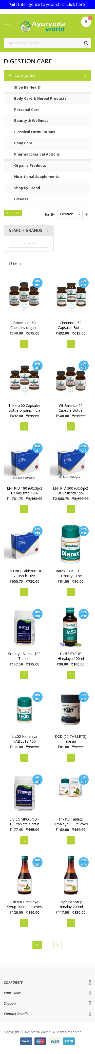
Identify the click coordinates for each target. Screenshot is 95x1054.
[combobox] (47, 43)
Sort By (50, 214)
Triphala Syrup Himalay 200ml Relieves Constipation (70, 906)
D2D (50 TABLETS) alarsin (70, 739)
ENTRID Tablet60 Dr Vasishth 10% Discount (24, 575)
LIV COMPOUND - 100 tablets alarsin (24, 821)
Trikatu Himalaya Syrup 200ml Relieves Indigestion (24, 906)
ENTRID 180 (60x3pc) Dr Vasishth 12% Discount (24, 493)
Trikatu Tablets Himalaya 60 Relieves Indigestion (70, 824)
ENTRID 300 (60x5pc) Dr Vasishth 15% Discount (70, 493)
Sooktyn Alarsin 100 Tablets (24, 656)
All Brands (48, 230)
